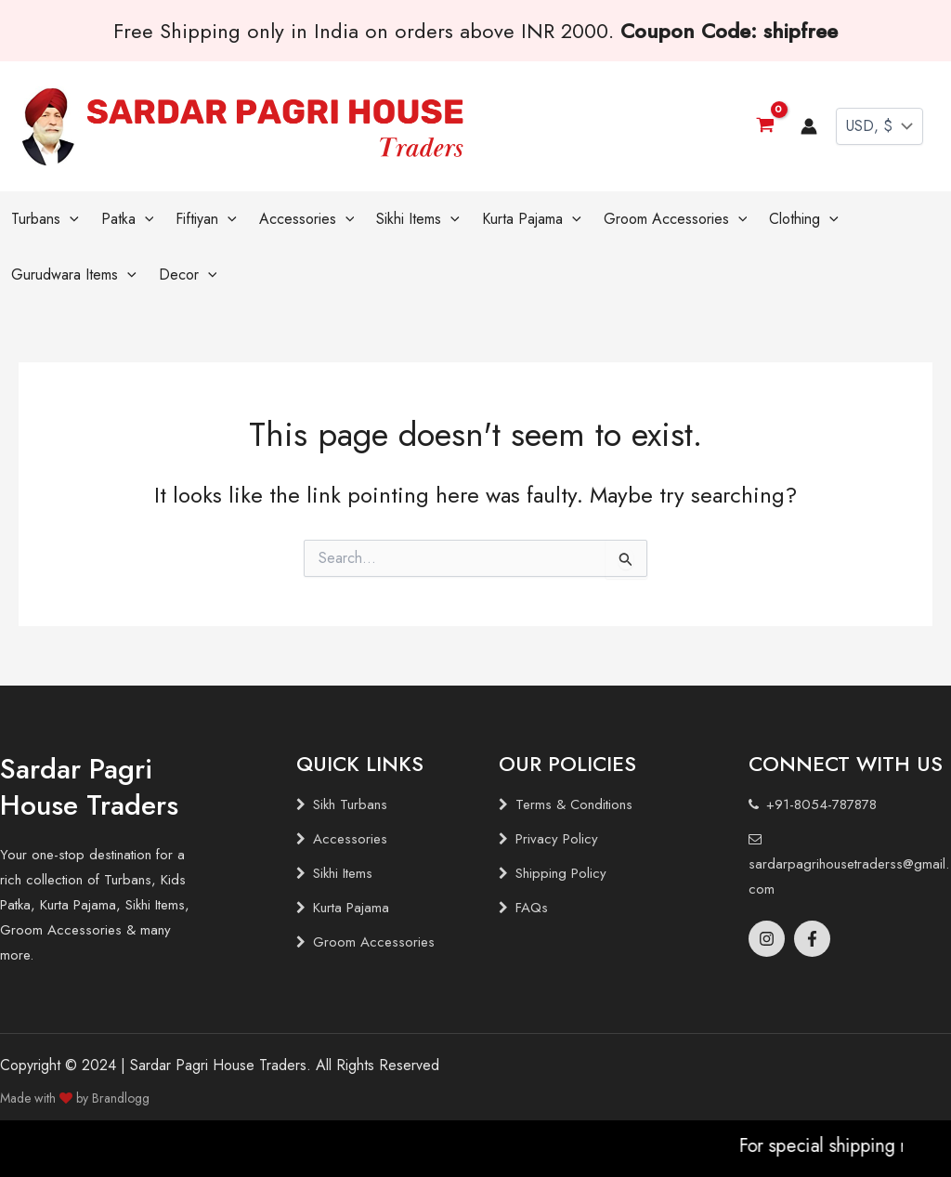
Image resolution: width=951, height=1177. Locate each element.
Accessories (350, 839)
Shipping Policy (560, 873)
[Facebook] (812, 939)
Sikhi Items (342, 873)
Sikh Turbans (350, 804)
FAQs (531, 907)
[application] (69, 219)
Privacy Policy (556, 839)
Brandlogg (121, 1098)
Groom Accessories (374, 942)
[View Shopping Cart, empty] (765, 126)
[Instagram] (767, 939)
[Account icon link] (809, 126)
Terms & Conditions (573, 804)
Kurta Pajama (351, 907)
